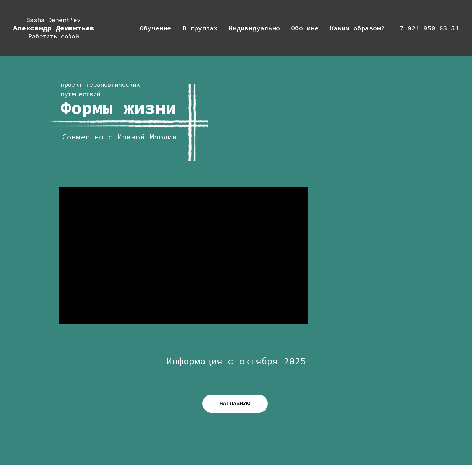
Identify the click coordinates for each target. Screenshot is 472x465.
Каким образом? (357, 28)
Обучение (155, 28)
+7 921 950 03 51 (427, 28)
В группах (200, 28)
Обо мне (305, 28)
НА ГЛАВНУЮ (235, 403)
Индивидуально (254, 28)
